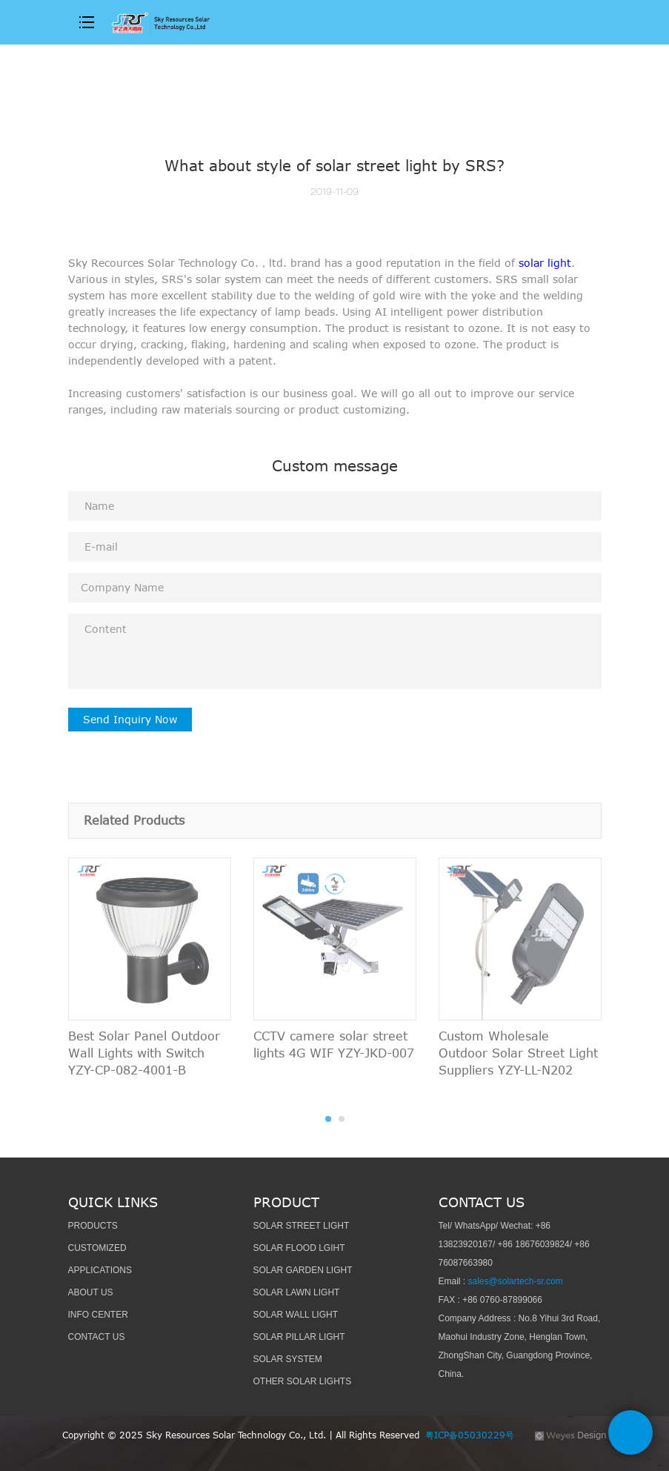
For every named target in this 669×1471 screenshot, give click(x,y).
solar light (545, 262)
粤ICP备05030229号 (472, 1435)
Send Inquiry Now (130, 719)
